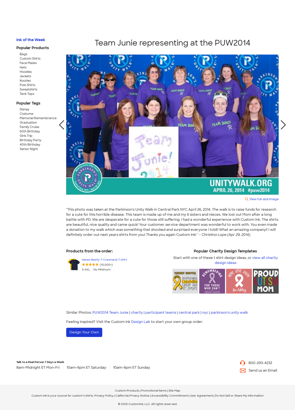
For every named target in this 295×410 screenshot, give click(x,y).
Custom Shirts (30, 58)
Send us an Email (263, 370)
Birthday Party (30, 140)
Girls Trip (26, 136)
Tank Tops (27, 94)
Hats (23, 67)
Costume (26, 114)
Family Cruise (29, 127)
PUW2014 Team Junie (110, 312)
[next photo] (283, 125)
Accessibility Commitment (169, 395)
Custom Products (127, 390)
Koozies (25, 80)
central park (189, 312)
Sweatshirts (28, 89)
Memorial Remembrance (38, 118)
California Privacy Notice (132, 395)
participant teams (160, 312)
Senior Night (29, 149)
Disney (24, 109)
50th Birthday (30, 131)
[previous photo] (61, 125)
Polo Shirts (27, 85)
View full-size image (264, 199)
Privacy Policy (104, 395)
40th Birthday (30, 144)
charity (137, 312)
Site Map (174, 390)
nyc (205, 312)
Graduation (28, 122)
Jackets (25, 76)
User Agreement (201, 395)
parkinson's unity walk (229, 312)
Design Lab (140, 322)
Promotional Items (154, 390)
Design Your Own (84, 332)
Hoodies (26, 72)
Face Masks (28, 63)
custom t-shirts (82, 395)
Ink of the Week (30, 39)
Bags (23, 54)
